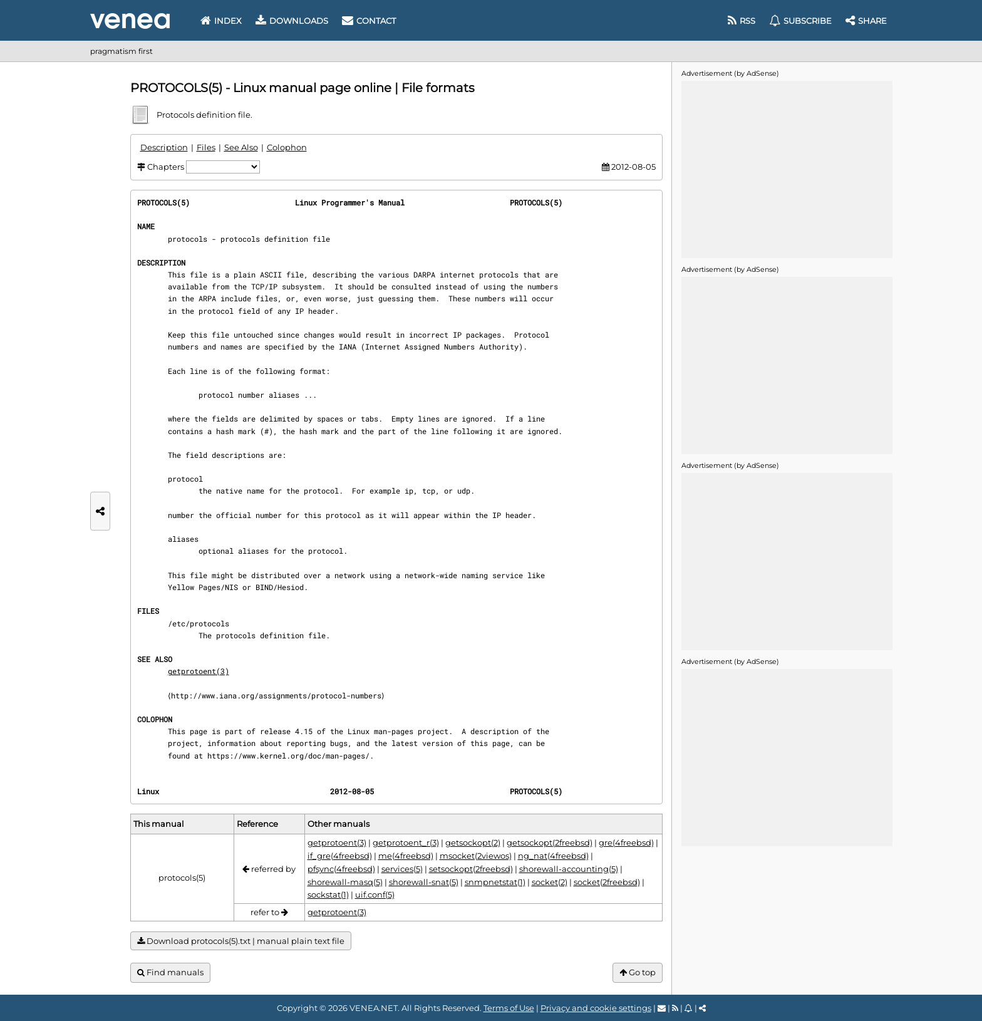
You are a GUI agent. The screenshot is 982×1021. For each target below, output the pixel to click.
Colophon (287, 147)
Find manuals (170, 972)
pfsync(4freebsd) (341, 869)
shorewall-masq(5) (345, 882)
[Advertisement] (786, 168)
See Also (241, 147)
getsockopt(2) (472, 842)
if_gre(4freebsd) (340, 856)
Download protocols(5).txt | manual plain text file (240, 941)
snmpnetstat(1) (495, 882)
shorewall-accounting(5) (568, 869)
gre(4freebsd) (626, 842)
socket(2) (549, 882)
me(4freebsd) (405, 856)
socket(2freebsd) (607, 882)
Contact (369, 20)
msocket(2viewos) (476, 856)
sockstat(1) (328, 894)
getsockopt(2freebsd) (549, 842)
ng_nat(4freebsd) (553, 856)
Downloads (292, 20)
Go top (637, 972)
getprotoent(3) (198, 671)
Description (164, 147)
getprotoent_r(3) (406, 842)
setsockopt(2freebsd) (471, 869)
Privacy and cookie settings (595, 1008)
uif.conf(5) (375, 894)
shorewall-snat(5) (423, 882)
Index (221, 20)
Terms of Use (508, 1008)
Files (206, 147)
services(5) (402, 869)
